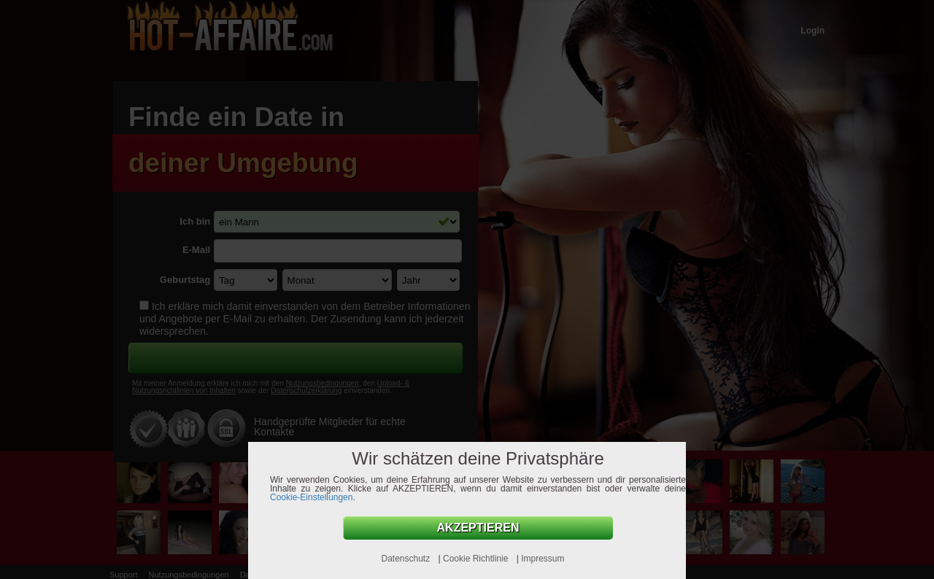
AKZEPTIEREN (478, 527)
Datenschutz (406, 558)
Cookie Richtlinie (477, 558)
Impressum (542, 558)
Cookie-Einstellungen (311, 497)
